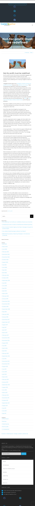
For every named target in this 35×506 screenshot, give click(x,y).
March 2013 (4, 376)
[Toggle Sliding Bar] (32, 25)
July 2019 (4, 283)
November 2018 (5, 303)
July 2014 (4, 358)
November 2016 (5, 340)
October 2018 (5, 306)
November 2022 (6, 257)
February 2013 (5, 379)
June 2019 (4, 285)
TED (25, 98)
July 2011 (4, 408)
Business (4, 421)
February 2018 (5, 314)
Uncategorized (5, 429)
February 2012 (5, 395)
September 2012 (6, 384)
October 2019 (5, 277)
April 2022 (4, 272)
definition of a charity (23, 85)
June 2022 (4, 267)
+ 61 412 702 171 (13, 492)
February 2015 (5, 353)
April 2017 (4, 330)
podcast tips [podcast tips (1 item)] (25, 433)
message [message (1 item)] (15, 433)
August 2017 (5, 324)
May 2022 (4, 270)
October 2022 (5, 259)
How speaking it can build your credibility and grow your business (17, 221)
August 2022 (5, 262)
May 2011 (4, 413)
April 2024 (4, 244)
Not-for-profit (5, 426)
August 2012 (5, 387)
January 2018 (5, 316)
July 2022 (4, 264)
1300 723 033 (6, 492)
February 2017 (5, 335)
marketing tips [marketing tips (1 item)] (9, 433)
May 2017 (4, 327)
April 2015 (4, 350)
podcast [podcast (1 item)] (20, 433)
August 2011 (5, 405)
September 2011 (6, 402)
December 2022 (6, 254)
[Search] (31, 216)
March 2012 (4, 392)
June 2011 (4, 410)
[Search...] (16, 216)
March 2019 (4, 293)
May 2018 (4, 311)
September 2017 (6, 322)
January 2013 (5, 382)
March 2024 (5, 246)
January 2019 (5, 298)
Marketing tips (5, 424)
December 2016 (5, 337)
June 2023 (4, 249)
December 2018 (5, 301)
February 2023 (5, 251)
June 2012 (4, 389)
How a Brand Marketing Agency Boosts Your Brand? (14, 231)
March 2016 (4, 348)
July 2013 (4, 369)
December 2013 (5, 361)
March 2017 (4, 332)
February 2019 (5, 296)
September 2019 (6, 280)
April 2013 (4, 374)
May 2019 (4, 288)
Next (31, 52)
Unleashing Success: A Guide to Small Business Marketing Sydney (17, 224)
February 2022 (5, 275)
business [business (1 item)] (4, 433)
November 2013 (5, 363)
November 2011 (5, 397)
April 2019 (4, 290)
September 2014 (6, 356)
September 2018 (6, 309)
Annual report (5, 418)
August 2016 (5, 343)
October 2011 (5, 400)
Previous (27, 52)
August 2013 (5, 366)
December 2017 (5, 319)
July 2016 (4, 345)
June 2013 (4, 371)
